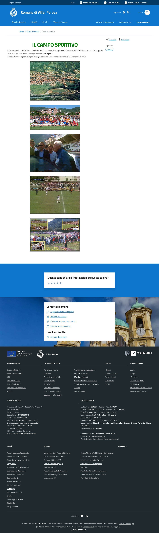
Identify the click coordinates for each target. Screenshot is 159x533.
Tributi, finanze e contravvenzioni (86, 384)
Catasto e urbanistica (52, 387)
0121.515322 (15, 412)
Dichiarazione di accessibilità (17, 456)
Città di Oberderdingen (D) (53, 463)
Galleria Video (135, 384)
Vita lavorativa (79, 391)
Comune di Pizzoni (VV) (52, 460)
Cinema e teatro (111, 373)
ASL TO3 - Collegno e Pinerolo (55, 474)
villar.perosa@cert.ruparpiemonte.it (25, 420)
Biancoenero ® (88, 526)
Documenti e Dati (13, 380)
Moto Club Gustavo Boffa (89, 478)
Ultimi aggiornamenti (15, 499)
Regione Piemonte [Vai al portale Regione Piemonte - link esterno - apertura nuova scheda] (15, 2)
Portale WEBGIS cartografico (91, 463)
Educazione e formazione (53, 395)
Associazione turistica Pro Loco (91, 460)
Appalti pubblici (49, 380)
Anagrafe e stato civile (52, 377)
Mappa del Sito (12, 506)
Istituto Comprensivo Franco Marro (93, 474)
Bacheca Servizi (13, 478)
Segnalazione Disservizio (16, 470)
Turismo (77, 387)
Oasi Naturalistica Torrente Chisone (93, 470)
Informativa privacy (14, 485)
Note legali (11, 488)
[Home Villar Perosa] (33, 12)
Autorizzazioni (49, 384)
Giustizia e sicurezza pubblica (84, 370)
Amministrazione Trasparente (18, 453)
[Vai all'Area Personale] (136, 2)
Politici (9, 391)
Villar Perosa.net (50, 467)
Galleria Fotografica (137, 380)
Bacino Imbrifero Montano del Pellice (94, 456)
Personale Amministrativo (16, 387)
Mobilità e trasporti (81, 377)
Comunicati (109, 380)
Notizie (108, 370)
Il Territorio (134, 377)
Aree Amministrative (14, 373)
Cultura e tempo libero (52, 391)
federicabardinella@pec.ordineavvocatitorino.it (101, 439)
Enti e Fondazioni (13, 384)
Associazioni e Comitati (138, 391)
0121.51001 (14, 409)
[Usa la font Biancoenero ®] (89, 2)
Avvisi (107, 384)
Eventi (132, 370)
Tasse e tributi (110, 377)
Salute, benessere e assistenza (85, 380)
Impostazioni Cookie (14, 492)
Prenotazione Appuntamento (18, 467)
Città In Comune (125, 523)
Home (21, 31)
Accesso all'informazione (105, 22)
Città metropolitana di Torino (54, 456)
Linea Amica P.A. (50, 478)
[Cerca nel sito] (147, 12)
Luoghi (132, 373)
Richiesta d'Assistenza (15, 474)
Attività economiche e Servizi (141, 387)
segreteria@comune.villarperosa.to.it (25, 423)
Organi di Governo (13, 370)
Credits (9, 495)
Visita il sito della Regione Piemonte (57, 453)
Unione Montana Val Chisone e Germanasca (96, 453)
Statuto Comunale (14, 481)
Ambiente (47, 373)
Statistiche (11, 503)
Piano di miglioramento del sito (18, 460)
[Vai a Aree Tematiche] (111, 2)
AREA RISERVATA (78, 529)
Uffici (9, 377)
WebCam (83, 467)
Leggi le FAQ (11, 463)
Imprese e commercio (82, 373)
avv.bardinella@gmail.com (95, 436)
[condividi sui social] (111, 40)
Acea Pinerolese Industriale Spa (55, 470)
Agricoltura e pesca (51, 370)
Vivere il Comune (32, 31)
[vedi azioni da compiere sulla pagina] (123, 40)
